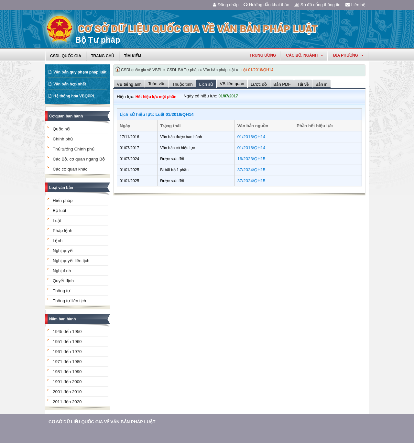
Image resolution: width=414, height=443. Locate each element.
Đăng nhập (226, 4)
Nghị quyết (63, 250)
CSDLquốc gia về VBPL (141, 70)
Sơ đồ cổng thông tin (317, 4)
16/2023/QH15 (251, 158)
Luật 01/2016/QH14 (256, 70)
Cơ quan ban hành (66, 116)
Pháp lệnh (62, 230)
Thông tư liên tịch (69, 300)
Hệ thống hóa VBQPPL (74, 96)
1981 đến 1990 (67, 371)
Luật (57, 220)
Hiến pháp (62, 200)
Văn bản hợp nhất (69, 84)
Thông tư (61, 290)
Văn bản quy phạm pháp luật (79, 72)
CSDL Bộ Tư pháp (183, 70)
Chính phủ (63, 139)
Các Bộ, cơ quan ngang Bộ (79, 159)
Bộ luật (59, 210)
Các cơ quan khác (70, 169)
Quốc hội (62, 129)
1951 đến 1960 (67, 341)
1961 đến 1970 (67, 351)
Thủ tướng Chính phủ (73, 149)
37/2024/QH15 (251, 169)
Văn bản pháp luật (219, 70)
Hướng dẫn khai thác (266, 4)
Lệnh (57, 240)
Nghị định (62, 270)
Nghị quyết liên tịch (71, 260)
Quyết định (63, 280)
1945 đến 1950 (67, 331)
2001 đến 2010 (67, 391)
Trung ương (262, 55)
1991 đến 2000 (67, 381)
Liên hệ (355, 4)
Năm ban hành (62, 319)
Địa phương (348, 55)
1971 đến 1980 (67, 361)
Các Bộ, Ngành (304, 55)
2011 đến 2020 (67, 401)
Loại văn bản (61, 187)
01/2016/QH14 (251, 136)
